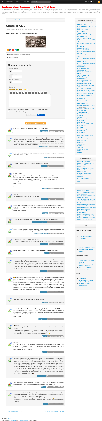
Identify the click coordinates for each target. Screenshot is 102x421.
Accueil (9, 20)
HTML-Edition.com (24, 420)
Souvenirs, (80, 127)
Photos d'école (81, 130)
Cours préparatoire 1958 (83, 75)
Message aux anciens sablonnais (86, 34)
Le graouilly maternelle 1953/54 (85, 108)
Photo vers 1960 (81, 102)
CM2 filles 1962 (81, 142)
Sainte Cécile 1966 (82, 61)
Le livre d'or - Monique (83, 190)
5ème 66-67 (80, 147)
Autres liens (82, 287)
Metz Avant (81, 235)
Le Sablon (15, 20)
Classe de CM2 (81, 98)
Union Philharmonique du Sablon (86, 63)
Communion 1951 (82, 31)
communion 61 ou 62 (82, 149)
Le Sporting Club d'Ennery (85, 281)
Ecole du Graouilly (82, 76)
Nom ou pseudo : (13, 68)
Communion (80, 134)
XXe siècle (26, 54)
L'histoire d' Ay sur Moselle (85, 267)
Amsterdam (80, 115)
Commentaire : (13, 85)
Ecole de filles (81, 120)
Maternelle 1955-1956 (83, 48)
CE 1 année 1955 (82, 36)
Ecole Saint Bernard (82, 29)
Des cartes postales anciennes (87, 247)
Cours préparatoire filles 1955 (85, 93)
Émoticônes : (12, 87)
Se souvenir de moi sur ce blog (18, 112)
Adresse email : (13, 74)
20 (42, 29)
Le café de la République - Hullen (86, 214)
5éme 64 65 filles (81, 140)
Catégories (9, 1)
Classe (10, 54)
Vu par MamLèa (83, 285)
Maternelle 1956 (81, 66)
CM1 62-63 (80, 150)
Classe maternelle (82, 112)
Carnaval (79, 117)
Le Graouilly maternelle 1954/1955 (54, 411)
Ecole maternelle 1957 (83, 103)
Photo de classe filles (82, 119)
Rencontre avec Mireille (83, 113)
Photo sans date (81, 110)
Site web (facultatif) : (14, 79)
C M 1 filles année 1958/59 (84, 88)
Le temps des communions (84, 92)
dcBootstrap (13, 420)
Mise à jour (80, 152)
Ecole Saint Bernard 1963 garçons (86, 90)
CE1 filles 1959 (81, 144)
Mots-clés (26, 1)
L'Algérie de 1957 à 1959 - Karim (86, 216)
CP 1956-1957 (81, 46)
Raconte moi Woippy (84, 269)
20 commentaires (12, 57)
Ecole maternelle (81, 122)
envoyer (41, 114)
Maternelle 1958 (81, 70)
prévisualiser (32, 114)
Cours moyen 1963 (82, 100)
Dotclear (9, 418)
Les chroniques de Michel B (86, 280)
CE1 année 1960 (81, 65)
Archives (18, 1)
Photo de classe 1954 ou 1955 (85, 124)
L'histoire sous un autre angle (86, 264)
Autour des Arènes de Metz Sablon (28, 7)
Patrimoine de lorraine (84, 265)
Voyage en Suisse (82, 33)
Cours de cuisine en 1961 (84, 38)
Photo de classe (81, 132)
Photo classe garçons (83, 68)
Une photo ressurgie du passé (85, 129)
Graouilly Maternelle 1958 (84, 83)
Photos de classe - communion (27, 20)
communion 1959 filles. (83, 139)
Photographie (16, 54)
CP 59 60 (79, 145)
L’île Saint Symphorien (13, 411)
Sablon (21, 54)
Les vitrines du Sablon (84, 283)
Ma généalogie (82, 278)
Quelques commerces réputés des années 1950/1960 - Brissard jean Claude (86, 200)
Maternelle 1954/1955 (83, 50)
